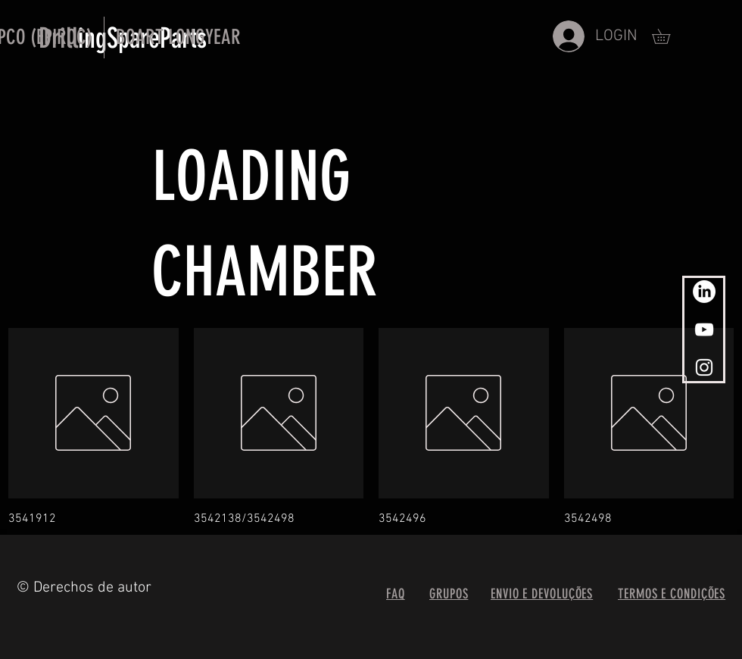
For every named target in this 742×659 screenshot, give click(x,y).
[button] (178, 37)
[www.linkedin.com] (704, 291)
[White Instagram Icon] (704, 367)
